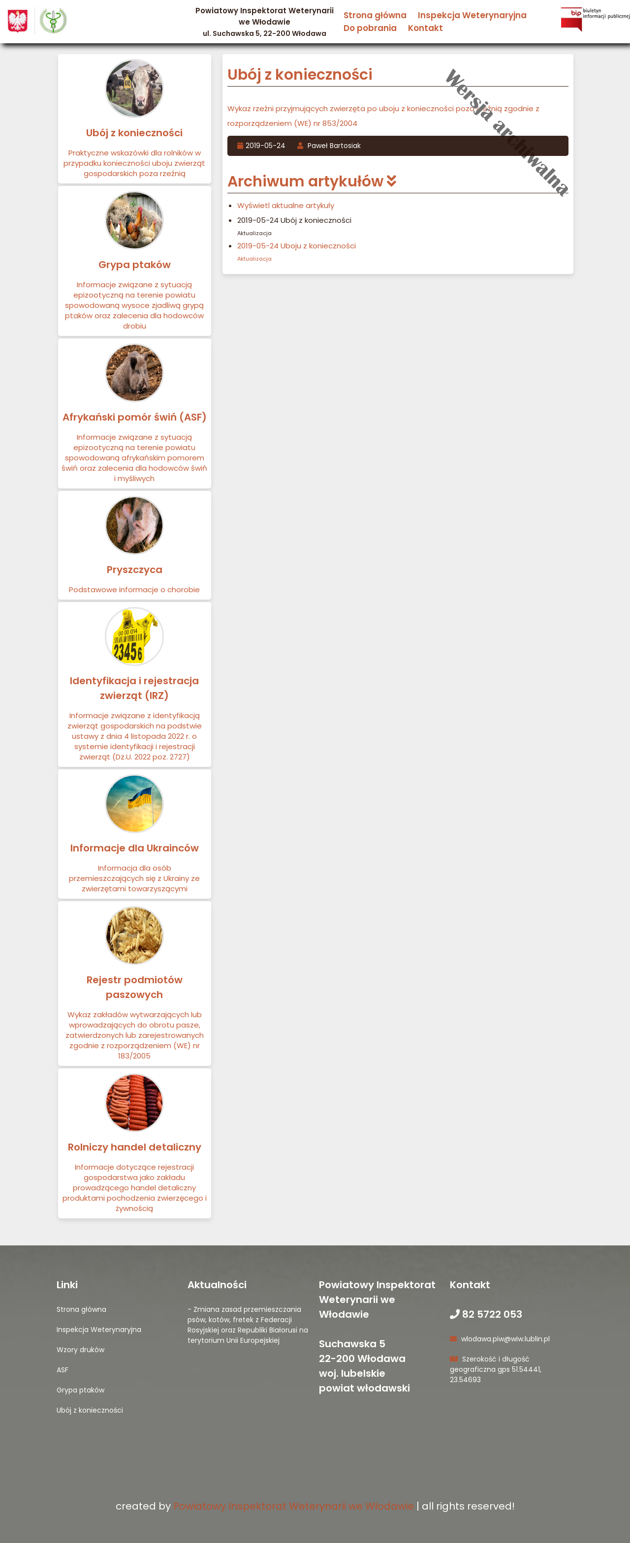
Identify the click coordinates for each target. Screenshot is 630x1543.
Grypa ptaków (134, 265)
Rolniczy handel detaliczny (134, 1147)
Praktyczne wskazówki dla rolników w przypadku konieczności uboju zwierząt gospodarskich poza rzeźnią (134, 163)
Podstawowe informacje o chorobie (134, 589)
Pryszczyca (134, 569)
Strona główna (375, 15)
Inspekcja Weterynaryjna (472, 15)
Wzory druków (80, 1350)
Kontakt (425, 28)
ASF (62, 1370)
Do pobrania (370, 28)
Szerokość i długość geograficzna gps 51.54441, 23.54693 (495, 1369)
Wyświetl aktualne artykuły (285, 205)
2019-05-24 (262, 146)
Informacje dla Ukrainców (134, 848)
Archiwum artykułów (311, 181)
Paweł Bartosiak (329, 146)
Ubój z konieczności (134, 133)
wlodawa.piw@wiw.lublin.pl (500, 1339)
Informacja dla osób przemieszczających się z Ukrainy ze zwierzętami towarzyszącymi (134, 878)
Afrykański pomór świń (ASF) (135, 417)
